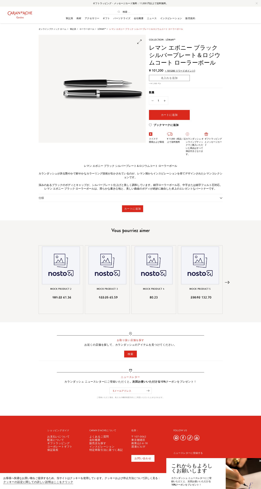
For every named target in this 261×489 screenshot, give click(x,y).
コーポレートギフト (59, 446)
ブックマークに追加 (164, 125)
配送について (55, 440)
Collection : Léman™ (162, 39)
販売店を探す (97, 443)
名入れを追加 (169, 78)
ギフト (106, 18)
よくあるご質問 (99, 436)
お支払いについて (58, 436)
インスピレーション (171, 18)
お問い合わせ (142, 458)
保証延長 (52, 450)
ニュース (152, 18)
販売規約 (190, 18)
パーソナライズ (121, 18)
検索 (130, 354)
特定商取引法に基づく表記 (106, 450)
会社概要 (139, 18)
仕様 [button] (41, 198)
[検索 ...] (131, 11)
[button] (227, 282)
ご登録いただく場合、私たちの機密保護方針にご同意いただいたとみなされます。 (130, 397)
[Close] (257, 3)
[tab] (131, 198)
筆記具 (69, 18)
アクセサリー (92, 18)
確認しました (237, 480)
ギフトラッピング (58, 443)
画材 (78, 18)
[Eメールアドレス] (130, 391)
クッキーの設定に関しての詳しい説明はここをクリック (38, 482)
